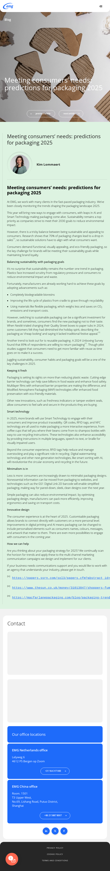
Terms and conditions (55, 860)
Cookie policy (55, 854)
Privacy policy (55, 848)
